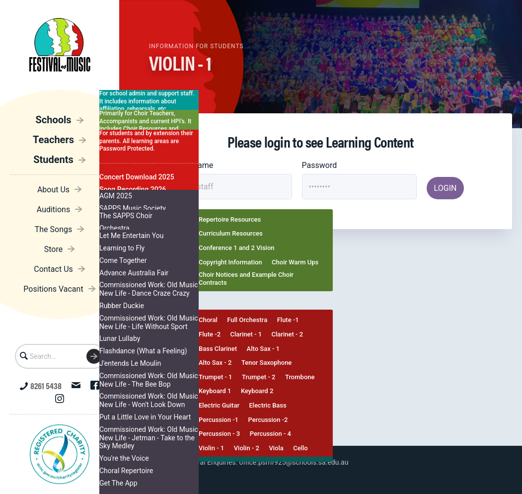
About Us (53, 189)
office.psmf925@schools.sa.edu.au (294, 462)
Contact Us (53, 269)
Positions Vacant (53, 289)
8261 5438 (41, 385)
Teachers (53, 140)
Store (53, 249)
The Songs (54, 229)
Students (53, 159)
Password (319, 165)
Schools (53, 120)
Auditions (53, 209)
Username (195, 165)
